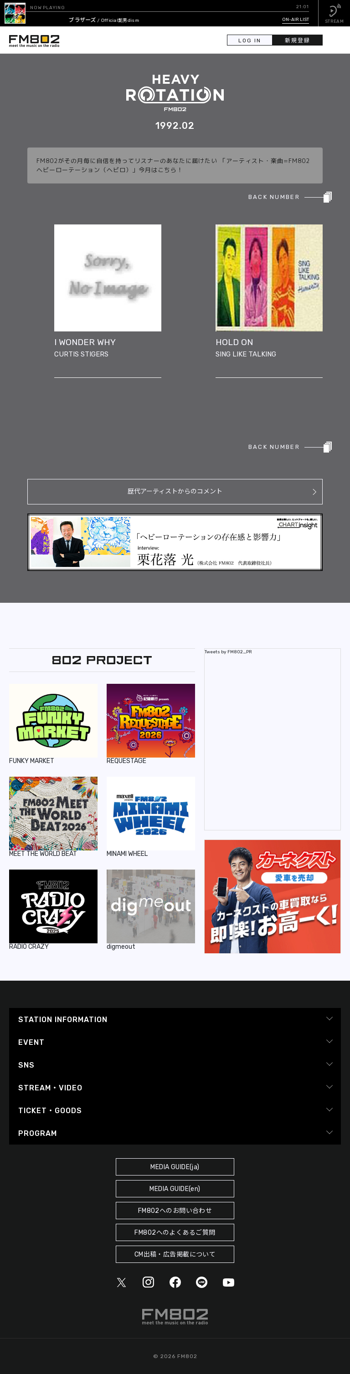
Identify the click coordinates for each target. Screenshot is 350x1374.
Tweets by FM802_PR (228, 652)
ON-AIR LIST (295, 19)
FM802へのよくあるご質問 (174, 1233)
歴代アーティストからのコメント (175, 491)
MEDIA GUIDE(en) (174, 1189)
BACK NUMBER (274, 196)
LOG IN (249, 40)
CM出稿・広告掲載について (175, 1254)
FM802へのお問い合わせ (175, 1211)
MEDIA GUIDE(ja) (174, 1167)
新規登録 (297, 40)
